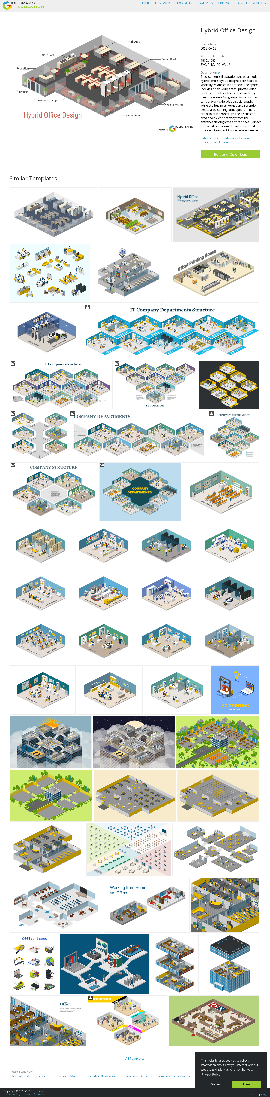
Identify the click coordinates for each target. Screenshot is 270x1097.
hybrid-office (209, 138)
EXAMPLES (205, 3)
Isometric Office (137, 1076)
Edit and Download (230, 154)
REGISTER (259, 3)
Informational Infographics (28, 1076)
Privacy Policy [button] (211, 1074)
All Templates (135, 1058)
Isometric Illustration (101, 1076)
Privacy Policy (12, 1094)
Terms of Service (33, 1094)
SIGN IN (241, 3)
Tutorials (252, 1094)
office (204, 142)
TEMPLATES (183, 3)
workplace (221, 142)
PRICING (224, 3)
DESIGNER (162, 3)
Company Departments (173, 1076)
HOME (145, 3)
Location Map (67, 1076)
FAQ (263, 1094)
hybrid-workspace (236, 138)
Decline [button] (215, 1084)
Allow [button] (246, 1084)
